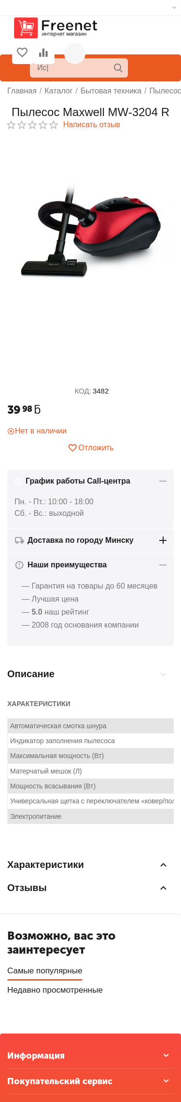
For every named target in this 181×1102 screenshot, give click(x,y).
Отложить (91, 448)
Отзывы (157, 664)
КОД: (83, 391)
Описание (33, 664)
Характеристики (97, 664)
